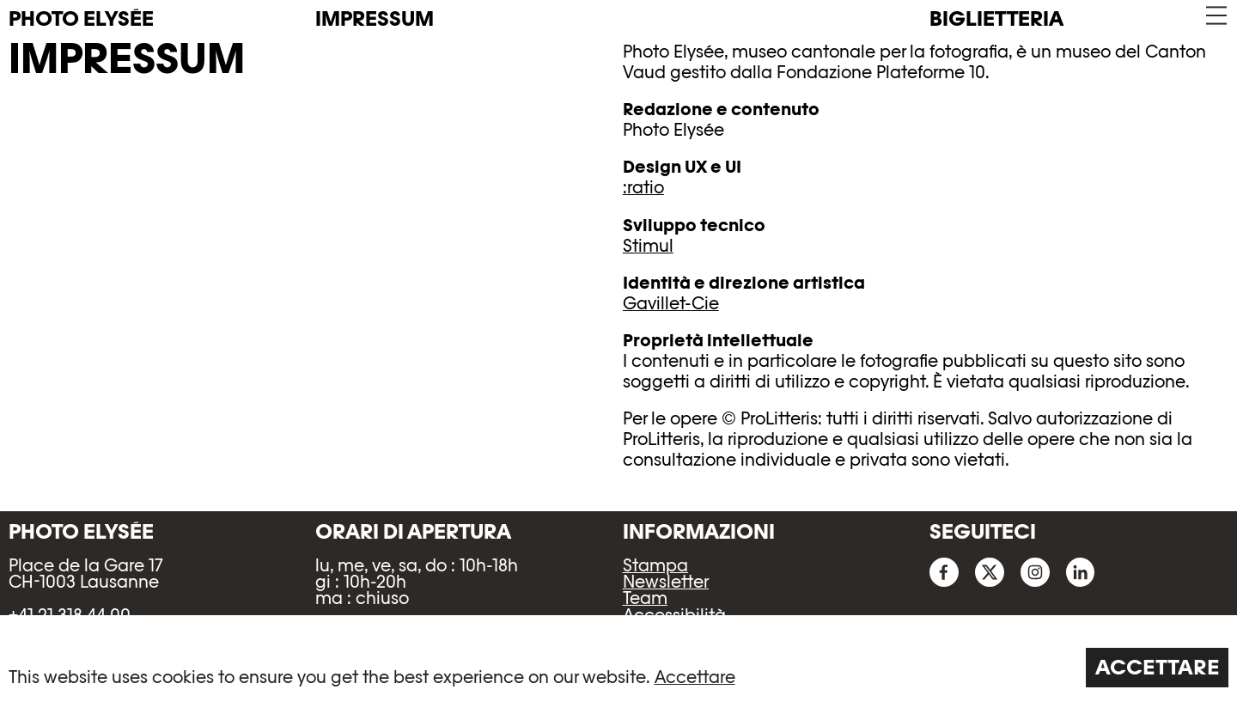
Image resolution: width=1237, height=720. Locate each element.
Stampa (655, 565)
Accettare (695, 677)
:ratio (643, 187)
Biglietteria (996, 18)
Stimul (648, 245)
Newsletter (666, 581)
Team (645, 598)
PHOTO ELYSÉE (81, 19)
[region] (618, 667)
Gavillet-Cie (671, 303)
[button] (1215, 16)
